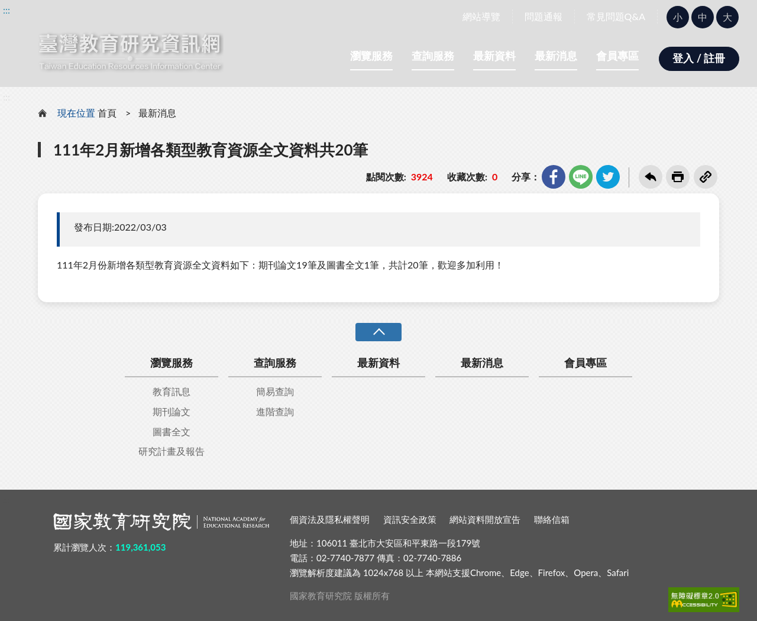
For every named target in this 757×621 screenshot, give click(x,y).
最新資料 (494, 55)
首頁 (107, 112)
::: (6, 9)
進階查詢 (275, 411)
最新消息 (556, 55)
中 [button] (702, 16)
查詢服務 (433, 55)
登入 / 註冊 (698, 57)
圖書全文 (171, 431)
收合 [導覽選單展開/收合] (378, 332)
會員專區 (617, 55)
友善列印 (678, 177)
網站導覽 (481, 16)
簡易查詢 (275, 391)
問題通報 (543, 16)
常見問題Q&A (616, 16)
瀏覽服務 (371, 55)
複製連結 (705, 177)
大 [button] (727, 16)
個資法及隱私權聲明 (330, 519)
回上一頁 (650, 177)
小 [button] (677, 16)
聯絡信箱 (552, 519)
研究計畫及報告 (171, 451)
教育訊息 (171, 391)
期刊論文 (171, 411)
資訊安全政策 (409, 519)
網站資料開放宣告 (484, 519)
